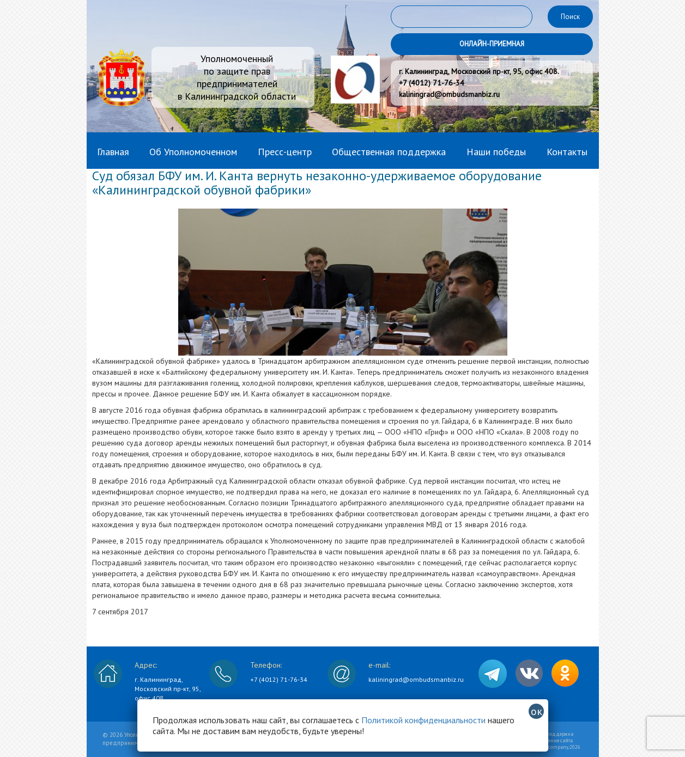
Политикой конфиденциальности (423, 720)
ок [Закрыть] (536, 711)
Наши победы (496, 151)
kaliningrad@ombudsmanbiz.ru (416, 679)
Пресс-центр (285, 151)
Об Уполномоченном (193, 151)
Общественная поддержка (389, 151)
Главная (113, 151)
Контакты (567, 151)
